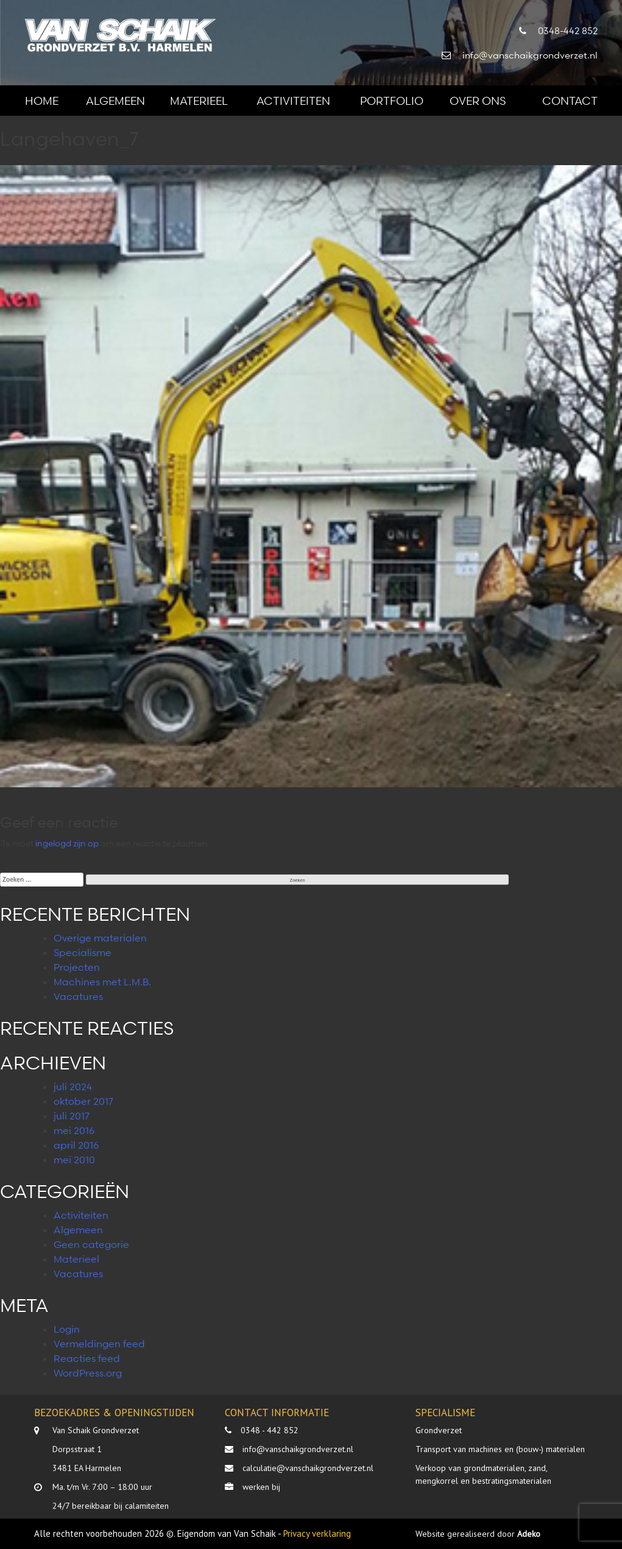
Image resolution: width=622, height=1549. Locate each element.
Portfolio (391, 100)
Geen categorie (91, 1244)
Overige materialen (100, 938)
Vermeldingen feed (99, 1344)
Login (67, 1329)
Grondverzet (438, 1430)
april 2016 (76, 1145)
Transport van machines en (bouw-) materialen (500, 1449)
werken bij (261, 1486)
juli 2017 (72, 1116)
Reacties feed (87, 1358)
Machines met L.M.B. (102, 982)
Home (41, 100)
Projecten (77, 967)
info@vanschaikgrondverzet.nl (297, 1449)
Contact (570, 100)
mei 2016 (74, 1130)
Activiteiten (293, 100)
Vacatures (78, 996)
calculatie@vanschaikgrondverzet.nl (307, 1467)
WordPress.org (88, 1373)
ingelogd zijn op (67, 843)
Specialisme (82, 952)
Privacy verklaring (317, 1533)
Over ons (478, 100)
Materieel (199, 100)
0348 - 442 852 (270, 1430)
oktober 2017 (83, 1101)
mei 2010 (74, 1160)
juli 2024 (73, 1086)
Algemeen (115, 100)
